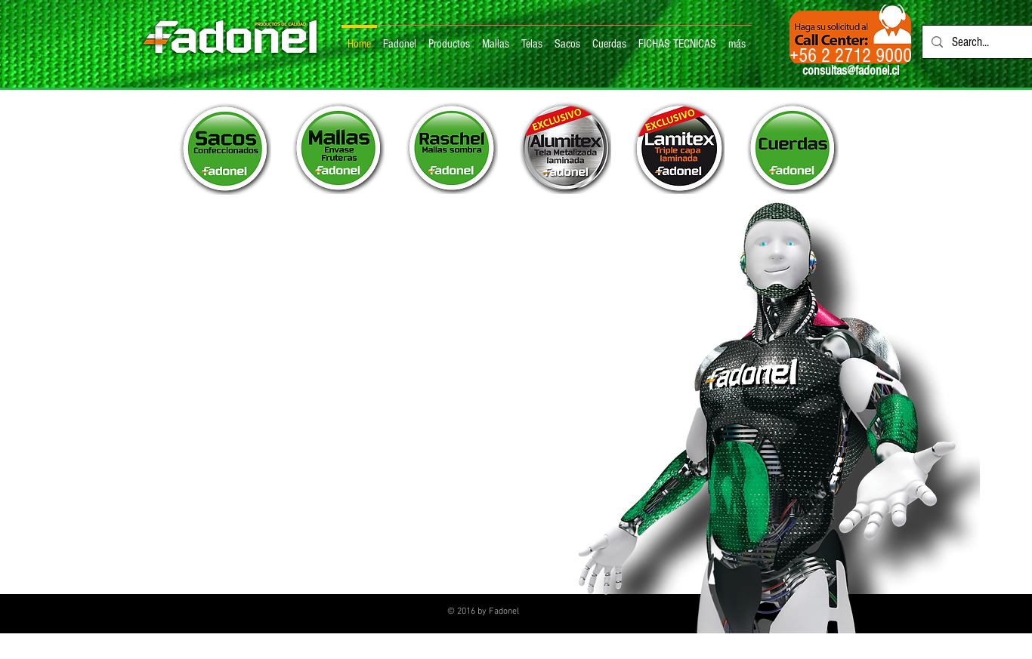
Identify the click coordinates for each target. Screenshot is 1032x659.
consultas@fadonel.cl (850, 71)
